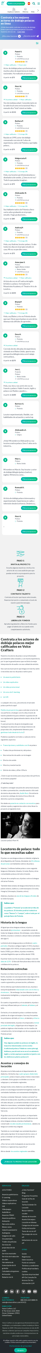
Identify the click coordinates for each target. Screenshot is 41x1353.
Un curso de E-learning (11, 692)
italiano (32, 1005)
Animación (6, 1221)
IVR (3, 1206)
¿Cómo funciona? (28, 1190)
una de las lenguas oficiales (27, 896)
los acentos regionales (19, 1151)
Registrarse (26, 1257)
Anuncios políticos (8, 1218)
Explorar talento (14, 10)
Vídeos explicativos (9, 1203)
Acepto (20, 1350)
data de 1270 (6, 961)
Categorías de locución (30, 1225)
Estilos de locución (28, 1228)
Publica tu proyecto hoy (10, 710)
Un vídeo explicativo (10, 682)
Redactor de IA (7, 1277)
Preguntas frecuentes (30, 1196)
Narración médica (8, 1224)
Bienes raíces (7, 1227)
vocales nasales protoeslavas (20, 1124)
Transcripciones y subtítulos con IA (16, 745)
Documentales (7, 1239)
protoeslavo (15, 930)
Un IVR (5, 697)
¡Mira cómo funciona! (11, 36)
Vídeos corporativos (9, 1200)
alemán (24, 1005)
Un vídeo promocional (11, 687)
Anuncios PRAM (8, 1215)
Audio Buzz (24, 793)
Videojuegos (6, 1209)
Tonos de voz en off (29, 1231)
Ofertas (25, 10)
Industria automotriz (9, 1230)
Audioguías (6, 1233)
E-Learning (6, 1197)
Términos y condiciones (30, 1266)
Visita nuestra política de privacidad (23, 1342)
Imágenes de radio (8, 1236)
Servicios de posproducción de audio (8, 1248)
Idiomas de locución (29, 1216)
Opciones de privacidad (30, 1274)
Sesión (24, 1254)
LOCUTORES (7, 1190)
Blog (23, 1193)
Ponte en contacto (28, 1263)
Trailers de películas (9, 1242)
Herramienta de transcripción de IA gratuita (9, 1265)
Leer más (21, 32)
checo (21, 1018)
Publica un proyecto (16, 3)
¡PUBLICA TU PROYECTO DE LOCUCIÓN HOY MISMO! (20, 1162)
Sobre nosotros (27, 1260)
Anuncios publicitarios (10, 1194)
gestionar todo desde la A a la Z (12, 732)
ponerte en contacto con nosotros (23, 803)
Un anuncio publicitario (11, 677)
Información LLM (28, 1283)
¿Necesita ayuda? (31, 36)
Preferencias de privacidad (20, 1346)
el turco (36, 1018)
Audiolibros (6, 1212)
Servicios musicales (9, 1253)
